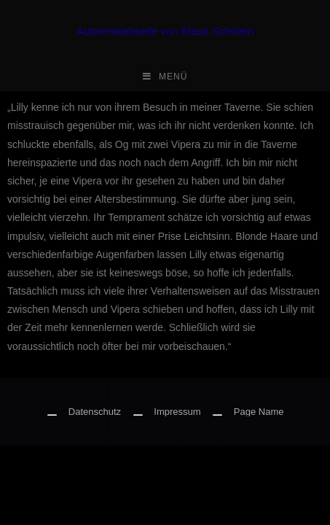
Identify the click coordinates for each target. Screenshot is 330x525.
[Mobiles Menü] (165, 76)
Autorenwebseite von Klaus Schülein (165, 31)
